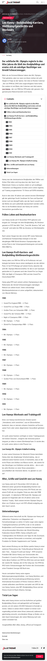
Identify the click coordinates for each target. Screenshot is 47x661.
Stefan (9, 39)
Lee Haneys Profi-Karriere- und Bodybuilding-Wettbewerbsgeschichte (21, 117)
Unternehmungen (12, 168)
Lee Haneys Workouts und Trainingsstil (20, 157)
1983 (10, 122)
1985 (10, 130)
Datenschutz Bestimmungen (12, 657)
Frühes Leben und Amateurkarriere (18, 112)
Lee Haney (6, 89)
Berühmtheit (7, 18)
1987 (10, 137)
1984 (10, 126)
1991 (10, 153)
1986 (10, 134)
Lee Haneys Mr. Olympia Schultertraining (23, 161)
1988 (10, 141)
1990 (10, 149)
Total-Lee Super (12, 172)
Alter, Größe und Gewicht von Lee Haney (20, 165)
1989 (10, 145)
